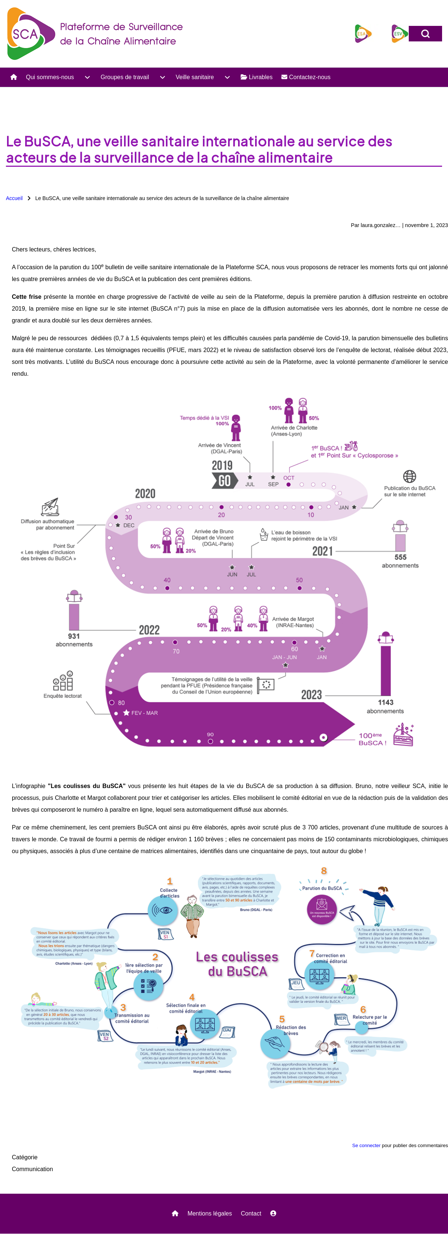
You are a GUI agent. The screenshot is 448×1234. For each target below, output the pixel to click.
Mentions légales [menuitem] (209, 1213)
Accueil (14, 198)
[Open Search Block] (425, 33)
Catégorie (24, 1157)
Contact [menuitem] (251, 1213)
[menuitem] (13, 77)
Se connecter (366, 1145)
